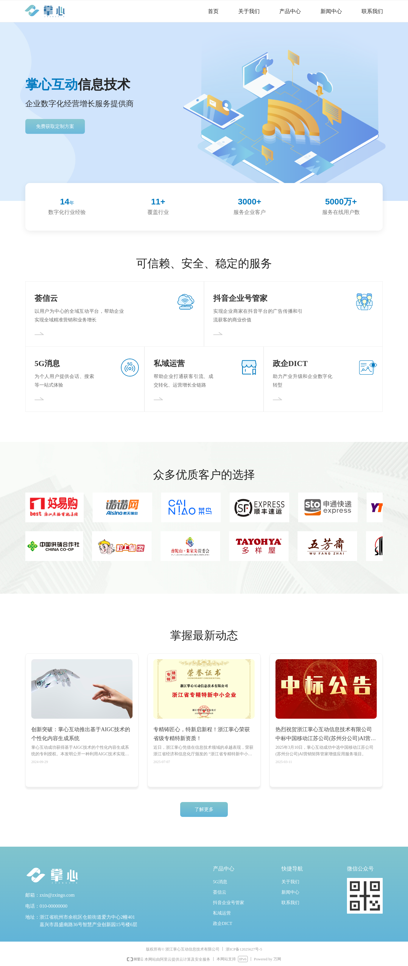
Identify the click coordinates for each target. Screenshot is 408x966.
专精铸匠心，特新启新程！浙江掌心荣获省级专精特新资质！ (201, 733)
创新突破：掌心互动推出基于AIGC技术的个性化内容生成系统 (80, 733)
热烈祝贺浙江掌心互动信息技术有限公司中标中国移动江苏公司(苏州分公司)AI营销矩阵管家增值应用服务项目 (325, 734)
